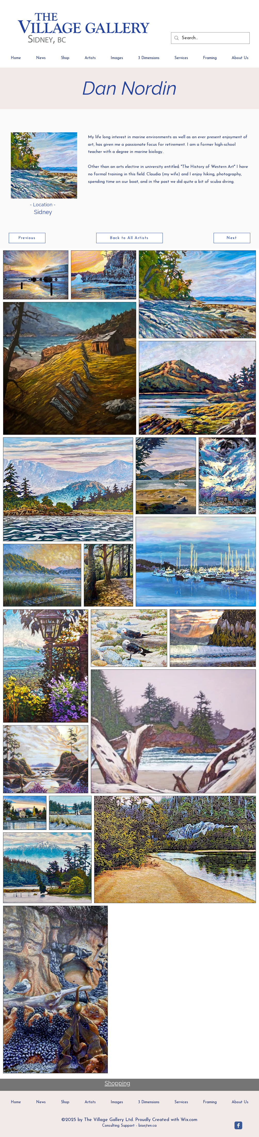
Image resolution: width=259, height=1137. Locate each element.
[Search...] (210, 38)
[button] (240, 59)
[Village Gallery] (238, 1125)
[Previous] (27, 238)
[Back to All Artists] (129, 238)
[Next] (232, 238)
